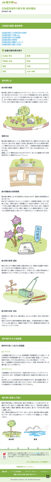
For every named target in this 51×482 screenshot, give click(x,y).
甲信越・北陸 (7, 61)
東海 (28, 61)
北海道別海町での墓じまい (11, 35)
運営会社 (4, 471)
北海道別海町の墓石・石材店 (11, 44)
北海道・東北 (7, 56)
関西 (4, 66)
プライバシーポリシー (31, 471)
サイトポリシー (45, 471)
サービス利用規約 (16, 471)
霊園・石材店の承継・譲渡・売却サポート (25, 474)
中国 (28, 66)
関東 (28, 56)
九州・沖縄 (31, 71)
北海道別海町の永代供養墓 (11, 37)
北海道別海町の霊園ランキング (12, 42)
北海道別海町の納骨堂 (9, 39)
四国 (4, 71)
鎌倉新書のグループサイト (24, 466)
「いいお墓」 (37, 453)
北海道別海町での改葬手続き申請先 (14, 32)
